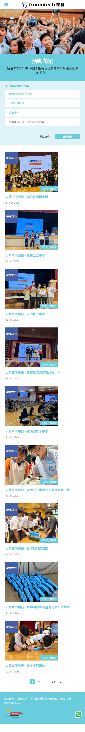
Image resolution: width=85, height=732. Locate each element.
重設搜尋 (45, 136)
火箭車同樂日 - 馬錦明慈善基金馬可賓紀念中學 (37, 607)
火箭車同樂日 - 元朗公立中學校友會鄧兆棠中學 (37, 490)
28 (53, 682)
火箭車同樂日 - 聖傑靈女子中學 (26, 431)
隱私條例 (22, 698)
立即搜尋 (68, 136)
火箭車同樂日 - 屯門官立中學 (25, 314)
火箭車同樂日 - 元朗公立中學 (25, 255)
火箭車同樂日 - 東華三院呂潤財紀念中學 (33, 373)
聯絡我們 (9, 698)
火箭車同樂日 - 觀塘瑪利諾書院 (26, 548)
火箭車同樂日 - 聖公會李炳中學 (26, 197)
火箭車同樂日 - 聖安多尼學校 (25, 666)
